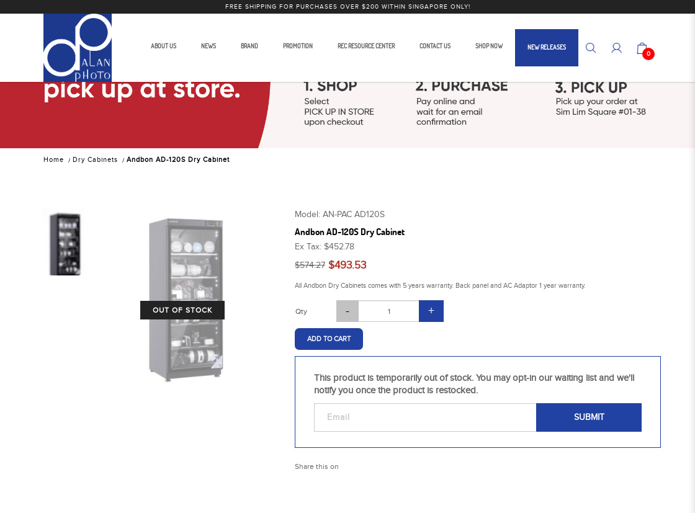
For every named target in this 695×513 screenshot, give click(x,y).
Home (53, 160)
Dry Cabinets (95, 160)
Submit (589, 417)
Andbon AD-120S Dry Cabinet (178, 160)
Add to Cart (329, 339)
